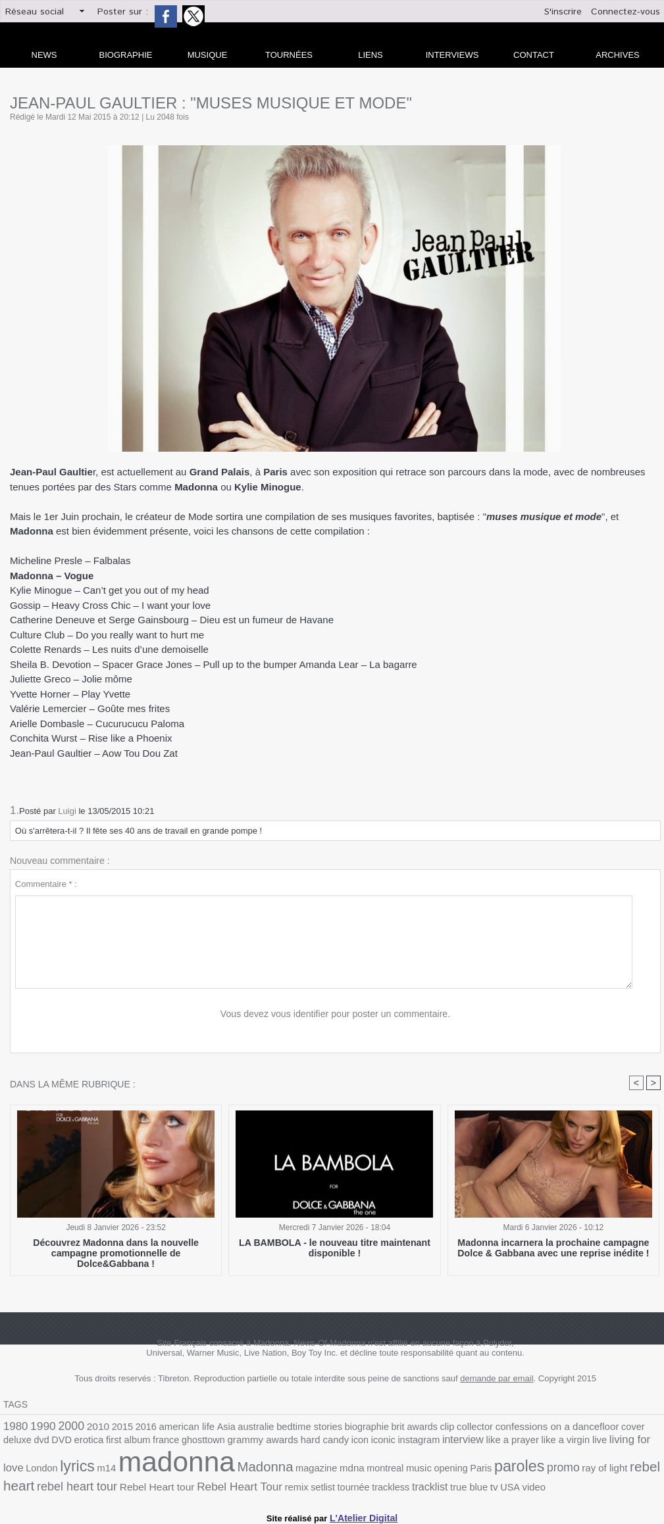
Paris (337, 1469)
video (358, 1484)
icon (266, 1442)
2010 (90, 1426)
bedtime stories (286, 1427)
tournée (192, 1484)
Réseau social (34, 11)
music (280, 1469)
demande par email (496, 1379)
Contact (533, 55)
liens (370, 55)
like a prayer (407, 1442)
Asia (209, 1427)
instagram (321, 1442)
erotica (16, 1442)
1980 (14, 1426)
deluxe (610, 1427)
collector (438, 1427)
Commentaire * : (46, 884)
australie (236, 1427)
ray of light (451, 1469)
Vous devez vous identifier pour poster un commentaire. (335, 1014)
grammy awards (177, 1442)
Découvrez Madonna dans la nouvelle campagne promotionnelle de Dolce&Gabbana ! (116, 1248)
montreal (249, 1469)
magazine (185, 1469)
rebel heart (505, 1468)
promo (413, 1468)
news (44, 55)
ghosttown (122, 1442)
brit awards (382, 1427)
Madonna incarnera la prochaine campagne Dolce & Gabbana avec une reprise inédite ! (553, 1248)
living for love (526, 1441)
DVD (651, 1427)
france (88, 1442)
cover (584, 1427)
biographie (339, 1427)
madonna (57, 1463)
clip (412, 1427)
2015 (113, 1427)
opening (309, 1469)
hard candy (234, 1442)
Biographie (126, 55)
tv (321, 1484)
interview (362, 1442)
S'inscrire (563, 11)
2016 (135, 1427)
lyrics (605, 1440)
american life (173, 1427)
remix (139, 1484)
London (573, 1442)
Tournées (289, 55)
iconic (288, 1442)
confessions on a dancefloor (514, 1426)
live (487, 1442)
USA (336, 1484)
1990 (40, 1426)
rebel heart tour (574, 1468)
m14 (632, 1442)
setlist (163, 1484)
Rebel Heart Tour (86, 1483)
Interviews (452, 55)
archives (617, 55)
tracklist (261, 1484)
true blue (298, 1484)
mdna (218, 1469)
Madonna (138, 1468)
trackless (226, 1484)
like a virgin (456, 1442)
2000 (66, 1426)
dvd (632, 1427)
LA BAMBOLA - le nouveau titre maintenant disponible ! (334, 1248)
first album (53, 1442)
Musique (208, 55)
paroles (373, 1467)
